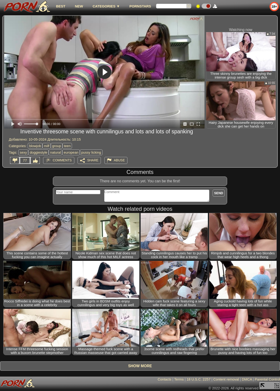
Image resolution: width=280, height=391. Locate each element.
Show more (140, 366)
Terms (179, 379)
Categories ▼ (106, 6)
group (56, 146)
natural (55, 152)
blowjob (35, 146)
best (60, 6)
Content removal (226, 379)
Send (218, 193)
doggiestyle (38, 152)
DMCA (247, 379)
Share (92, 160)
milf (46, 146)
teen (67, 146)
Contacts (164, 379)
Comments (62, 160)
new (79, 6)
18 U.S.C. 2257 (199, 379)
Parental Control (267, 379)
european (71, 152)
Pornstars (140, 6)
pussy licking (91, 152)
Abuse (119, 160)
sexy (23, 152)
